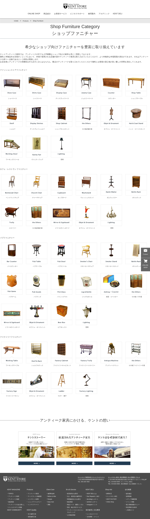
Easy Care (51, 485)
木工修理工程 (32, 498)
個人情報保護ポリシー (133, 488)
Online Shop (110, 485)
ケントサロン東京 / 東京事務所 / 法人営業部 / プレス (124, 461)
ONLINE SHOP (34, 14)
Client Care (50, 473)
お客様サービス (60, 14)
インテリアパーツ (33, 488)
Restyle (50, 483)
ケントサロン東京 (111, 480)
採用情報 (128, 480)
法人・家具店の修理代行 (74, 480)
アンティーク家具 (13, 480)
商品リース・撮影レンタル (75, 488)
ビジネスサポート (77, 14)
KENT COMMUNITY (14, 494)
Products (26, 21)
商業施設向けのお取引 (74, 483)
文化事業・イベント (93, 500)
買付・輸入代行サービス (74, 491)
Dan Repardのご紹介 (93, 480)
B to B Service (71, 473)
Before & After (52, 480)
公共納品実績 (71, 499)
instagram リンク (92, 488)
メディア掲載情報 (131, 483)
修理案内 (91, 14)
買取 (49, 488)
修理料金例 (51, 477)
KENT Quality (31, 494)
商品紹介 (47, 14)
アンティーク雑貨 (13, 483)
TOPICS (10, 477)
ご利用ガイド (130, 494)
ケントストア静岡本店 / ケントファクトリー (91, 461)
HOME (16, 21)
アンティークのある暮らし (16, 488)
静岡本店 (109, 477)
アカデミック (104, 14)
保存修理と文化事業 (93, 494)
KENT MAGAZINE (13, 473)
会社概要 (128, 473)
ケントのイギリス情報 (15, 491)
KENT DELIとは (92, 477)
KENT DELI (117, 14)
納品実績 (11, 485)
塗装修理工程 (32, 500)
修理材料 (30, 506)
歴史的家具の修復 (92, 503)
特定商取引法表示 (131, 491)
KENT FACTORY (111, 483)
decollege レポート (92, 483)
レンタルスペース (92, 498)
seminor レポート (92, 485)
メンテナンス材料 (33, 483)
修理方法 (30, 503)
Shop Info (108, 473)
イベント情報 (130, 485)
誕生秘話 (128, 477)
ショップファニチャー (34, 485)
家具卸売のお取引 (72, 477)
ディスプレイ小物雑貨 (34, 480)
